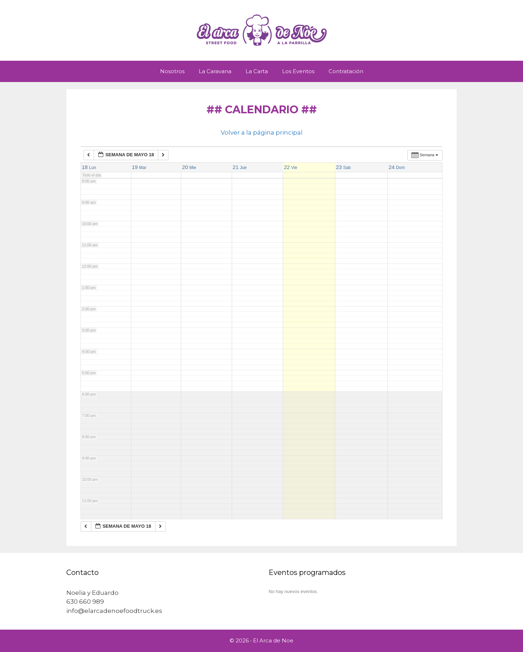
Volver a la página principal (262, 132)
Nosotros (172, 71)
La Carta (257, 71)
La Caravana (215, 71)
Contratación (346, 71)
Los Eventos (298, 71)
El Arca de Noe (273, 640)
